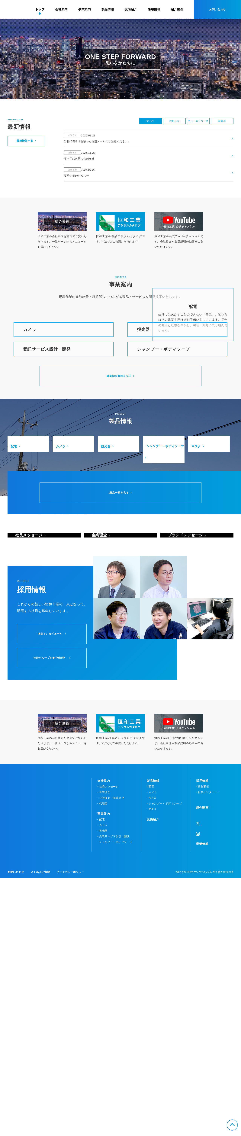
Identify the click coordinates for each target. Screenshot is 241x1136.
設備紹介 (153, 1077)
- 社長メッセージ (108, 1044)
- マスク (152, 1066)
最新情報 (202, 1101)
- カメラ (102, 1082)
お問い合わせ (217, 9)
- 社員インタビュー (208, 1049)
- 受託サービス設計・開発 (113, 1093)
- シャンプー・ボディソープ (114, 1099)
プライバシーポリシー (70, 1129)
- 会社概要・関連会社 (110, 1055)
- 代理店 (102, 1061)
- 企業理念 (103, 1049)
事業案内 (103, 1071)
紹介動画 (202, 1065)
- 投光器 (102, 1088)
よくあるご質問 (40, 1129)
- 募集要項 (202, 1044)
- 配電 (101, 1077)
